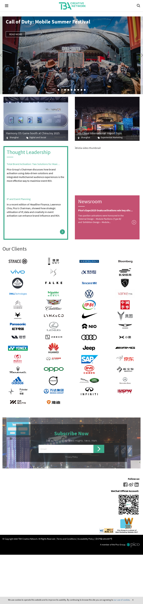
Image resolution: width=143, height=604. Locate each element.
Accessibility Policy (85, 538)
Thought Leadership (29, 152)
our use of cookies (122, 599)
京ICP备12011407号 (103, 538)
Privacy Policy (71, 456)
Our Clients (14, 248)
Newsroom (90, 201)
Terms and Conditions (66, 538)
